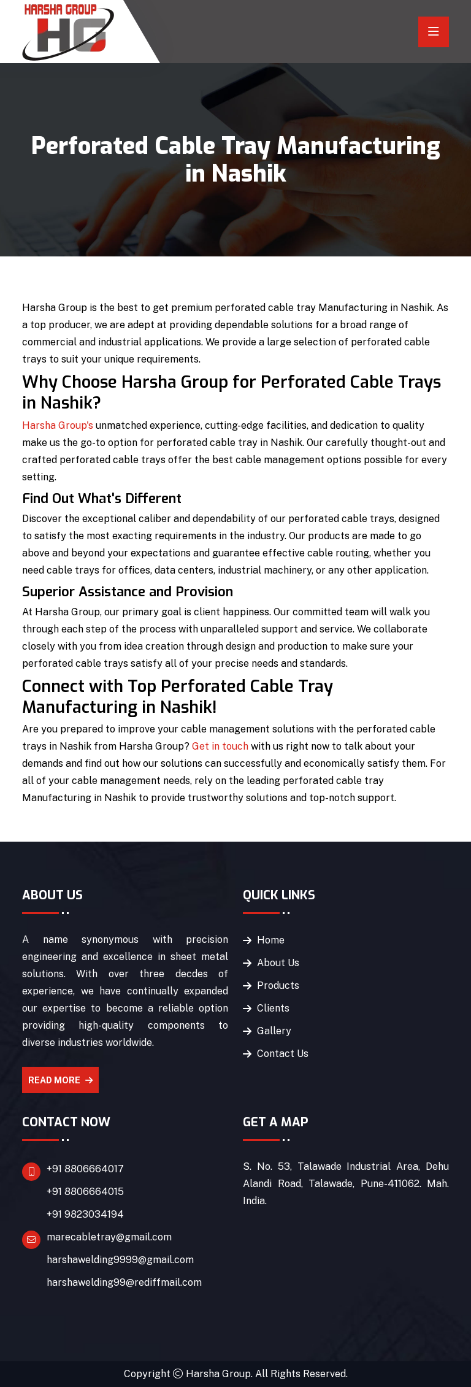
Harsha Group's (57, 425)
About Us (278, 963)
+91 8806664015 (85, 1191)
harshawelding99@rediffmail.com (124, 1282)
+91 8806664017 (85, 1169)
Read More (60, 1080)
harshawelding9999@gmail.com (120, 1260)
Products (278, 985)
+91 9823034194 (85, 1214)
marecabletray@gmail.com (109, 1237)
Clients (273, 1008)
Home (271, 940)
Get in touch (220, 746)
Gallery (274, 1031)
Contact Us (282, 1053)
